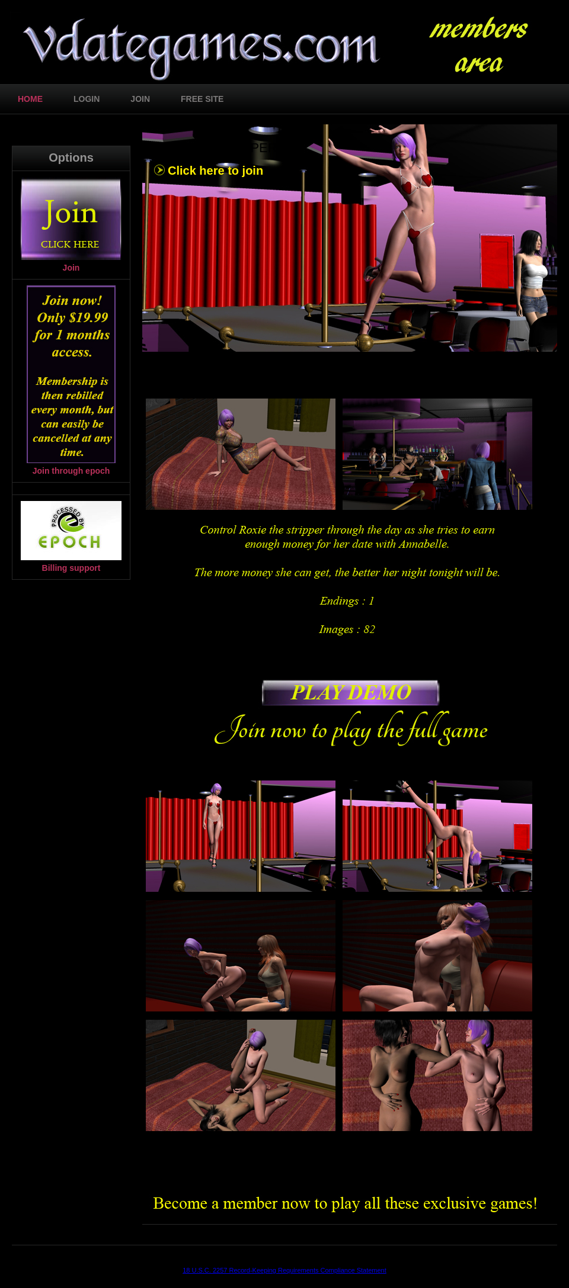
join (140, 99)
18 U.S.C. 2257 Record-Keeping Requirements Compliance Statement (284, 1270)
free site (202, 99)
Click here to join (215, 170)
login (86, 99)
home (30, 99)
